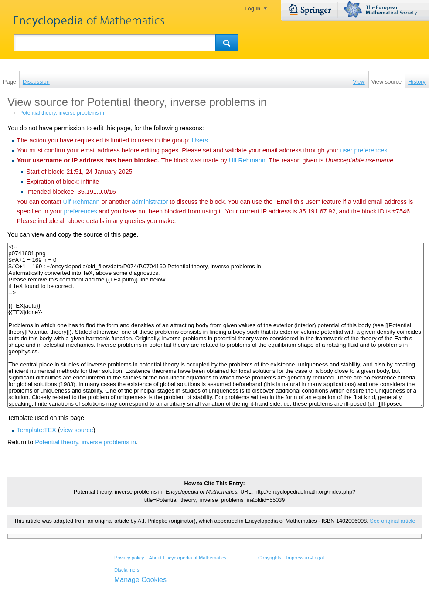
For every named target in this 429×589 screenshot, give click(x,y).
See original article (392, 521)
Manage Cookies (140, 579)
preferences (80, 211)
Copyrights (269, 557)
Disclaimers (127, 569)
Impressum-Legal (305, 557)
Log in (252, 9)
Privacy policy (129, 557)
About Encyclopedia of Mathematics (187, 557)
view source (76, 430)
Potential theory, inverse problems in (62, 113)
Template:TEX (36, 430)
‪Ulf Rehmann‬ (247, 160)
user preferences (363, 150)
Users (199, 140)
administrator (150, 201)
